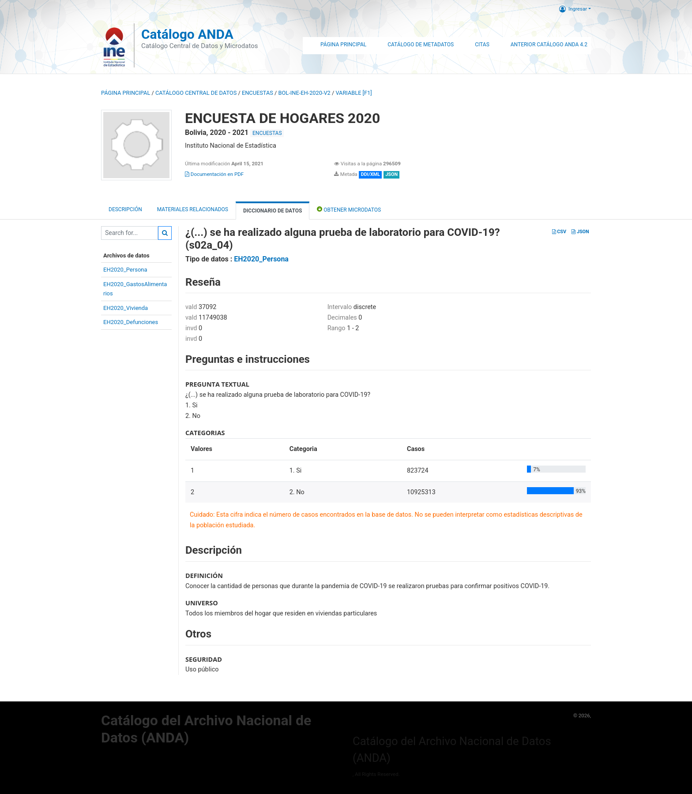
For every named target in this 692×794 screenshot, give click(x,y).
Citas (482, 44)
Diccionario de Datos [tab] (272, 211)
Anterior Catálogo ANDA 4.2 (549, 44)
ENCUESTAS (257, 92)
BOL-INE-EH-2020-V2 (304, 92)
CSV (559, 232)
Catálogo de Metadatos (420, 44)
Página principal (125, 92)
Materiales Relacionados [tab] (192, 209)
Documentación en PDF (214, 174)
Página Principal (343, 44)
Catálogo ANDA (187, 34)
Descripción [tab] (125, 209)
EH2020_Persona (125, 269)
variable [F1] (353, 92)
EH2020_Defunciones (130, 322)
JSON (580, 232)
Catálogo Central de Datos (196, 92)
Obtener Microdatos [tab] (349, 209)
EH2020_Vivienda (125, 308)
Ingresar (573, 9)
